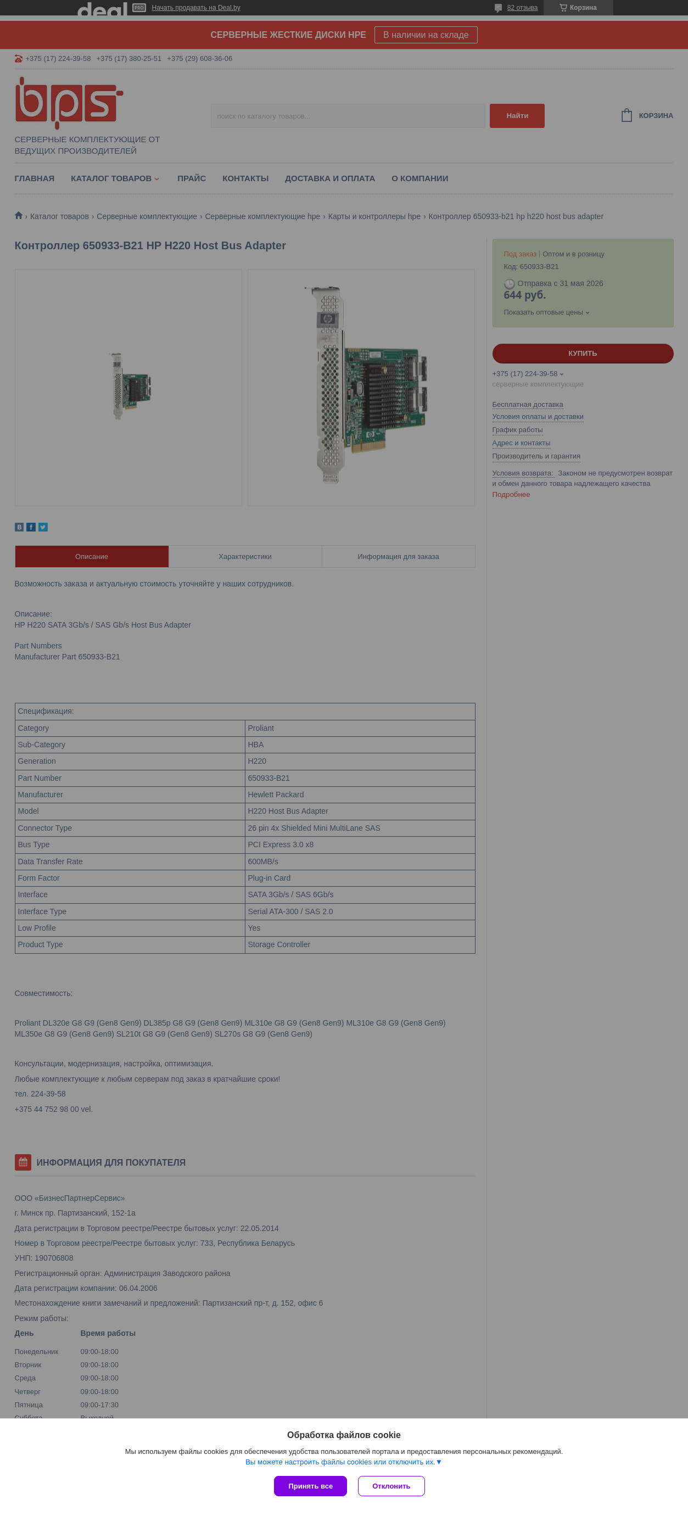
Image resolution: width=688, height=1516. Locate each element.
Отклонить (391, 1486)
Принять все (310, 1486)
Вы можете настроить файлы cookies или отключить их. (340, 1462)
